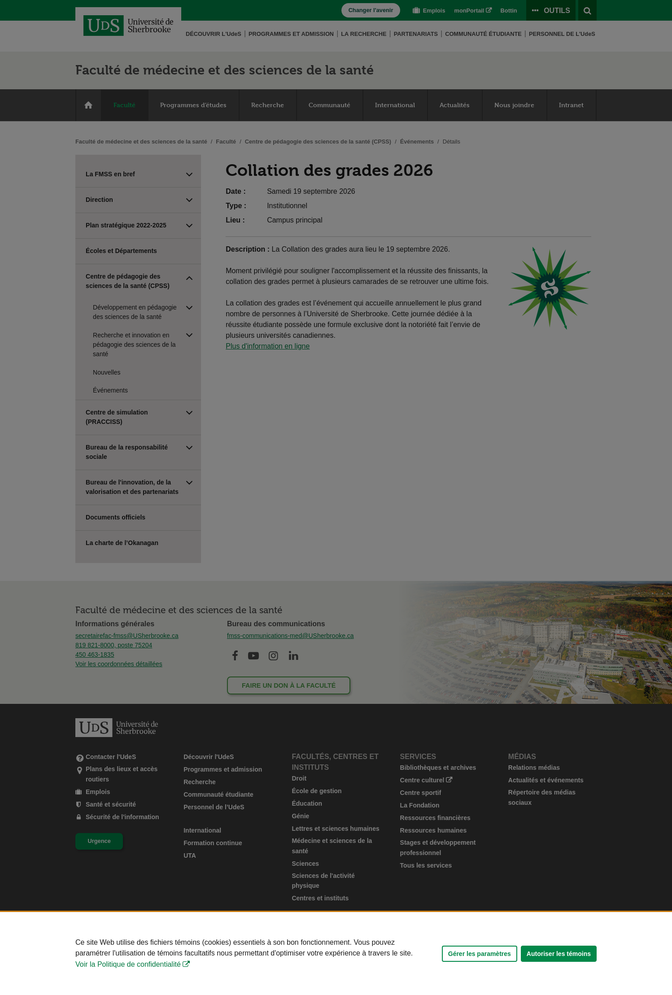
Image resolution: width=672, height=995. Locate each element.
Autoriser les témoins (559, 953)
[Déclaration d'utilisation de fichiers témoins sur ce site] (336, 953)
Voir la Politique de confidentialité (128, 964)
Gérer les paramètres (479, 953)
